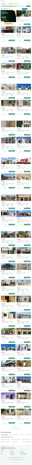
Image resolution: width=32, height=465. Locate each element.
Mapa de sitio (21, 459)
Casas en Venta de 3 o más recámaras (26, 439)
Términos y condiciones (11, 459)
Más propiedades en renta (23, 434)
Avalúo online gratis (13, 453)
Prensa (2, 453)
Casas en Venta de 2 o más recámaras (16, 439)
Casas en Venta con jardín (14, 441)
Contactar (5, 40)
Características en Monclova (4, 434)
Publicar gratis (12, 452)
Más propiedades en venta (16, 434)
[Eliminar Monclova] (4, 3)
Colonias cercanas (11, 434)
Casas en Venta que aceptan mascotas (26, 441)
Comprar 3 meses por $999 (8, 23)
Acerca (1, 452)
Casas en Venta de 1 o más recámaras (5, 439)
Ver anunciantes (23, 293)
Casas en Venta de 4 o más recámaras (5, 441)
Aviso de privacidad (17, 459)
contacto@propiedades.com (24, 454)
